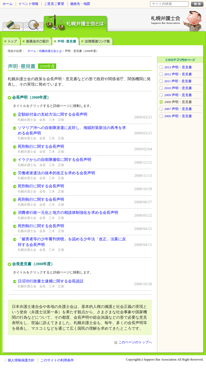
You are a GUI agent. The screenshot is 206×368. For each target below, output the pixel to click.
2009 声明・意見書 (178, 95)
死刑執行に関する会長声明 (41, 146)
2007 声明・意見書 (178, 109)
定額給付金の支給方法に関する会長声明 (52, 114)
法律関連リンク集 (96, 41)
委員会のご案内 (36, 41)
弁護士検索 (33, 22)
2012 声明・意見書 (178, 74)
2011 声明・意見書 (178, 81)
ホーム (8, 4)
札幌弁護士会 (165, 20)
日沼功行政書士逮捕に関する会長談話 (50, 281)
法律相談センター (13, 22)
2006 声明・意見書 (178, 116)
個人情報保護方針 (21, 360)
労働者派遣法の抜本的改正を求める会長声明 (56, 173)
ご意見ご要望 (54, 4)
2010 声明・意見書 (178, 88)
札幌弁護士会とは (50, 50)
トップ (12, 41)
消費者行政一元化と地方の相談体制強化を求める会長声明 (68, 212)
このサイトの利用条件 (57, 360)
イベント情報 (28, 4)
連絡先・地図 (80, 4)
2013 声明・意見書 (178, 67)
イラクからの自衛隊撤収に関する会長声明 (54, 159)
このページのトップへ (133, 342)
